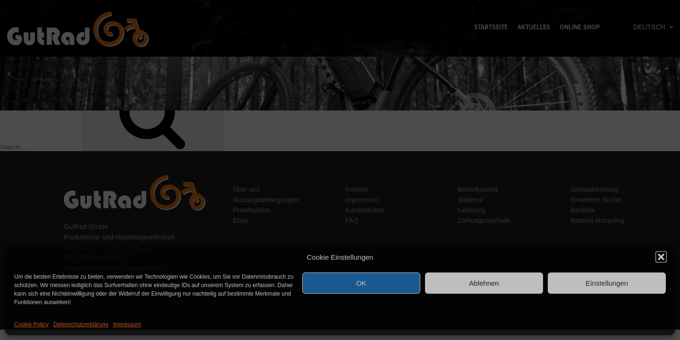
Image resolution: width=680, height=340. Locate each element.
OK (361, 283)
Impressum (127, 324)
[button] (661, 257)
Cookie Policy (31, 324)
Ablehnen (484, 283)
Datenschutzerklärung (81, 324)
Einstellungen (607, 283)
